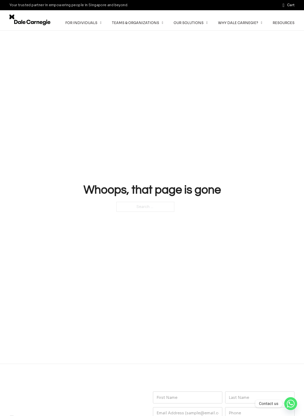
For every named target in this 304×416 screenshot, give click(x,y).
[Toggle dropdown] (100, 23)
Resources (283, 23)
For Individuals (81, 23)
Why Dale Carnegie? (238, 23)
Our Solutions (189, 23)
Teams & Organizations (135, 23)
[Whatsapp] (290, 403)
